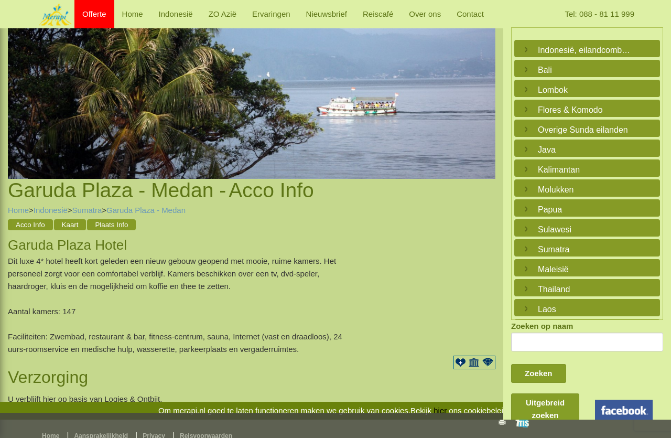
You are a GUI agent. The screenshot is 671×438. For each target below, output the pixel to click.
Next (485, 91)
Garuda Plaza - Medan (146, 210)
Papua (550, 209)
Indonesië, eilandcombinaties (584, 50)
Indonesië (176, 13)
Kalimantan (559, 169)
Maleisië (553, 269)
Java (547, 149)
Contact (470, 13)
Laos (547, 309)
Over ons (425, 13)
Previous (18, 91)
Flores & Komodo (570, 109)
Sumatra (87, 210)
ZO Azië (222, 13)
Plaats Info (111, 225)
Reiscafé (378, 13)
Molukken (555, 189)
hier (440, 410)
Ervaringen (271, 13)
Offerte (94, 13)
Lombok (553, 90)
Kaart (70, 225)
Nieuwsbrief (326, 13)
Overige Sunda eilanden (583, 129)
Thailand (554, 289)
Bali (545, 70)
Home (132, 13)
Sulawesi (554, 229)
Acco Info (30, 225)
